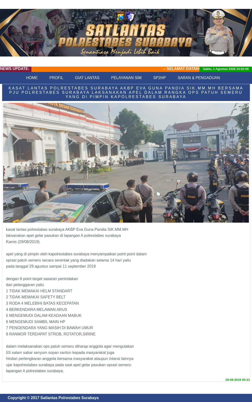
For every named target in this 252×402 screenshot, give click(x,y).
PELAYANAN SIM (126, 78)
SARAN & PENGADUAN (199, 78)
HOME (32, 78)
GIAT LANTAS (87, 78)
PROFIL (56, 78)
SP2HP (159, 78)
